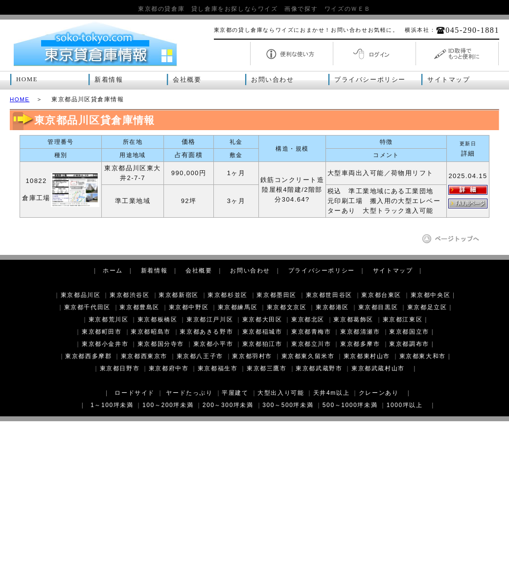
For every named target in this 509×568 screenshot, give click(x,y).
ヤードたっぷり (189, 392)
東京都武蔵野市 (319, 368)
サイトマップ (448, 79)
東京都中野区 (189, 307)
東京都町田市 (102, 331)
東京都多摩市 (360, 344)
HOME (27, 79)
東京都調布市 (409, 344)
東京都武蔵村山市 (378, 368)
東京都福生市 (218, 368)
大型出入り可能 (280, 392)
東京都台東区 (381, 295)
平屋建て (235, 392)
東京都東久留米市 (308, 356)
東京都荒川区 (109, 319)
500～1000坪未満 (350, 405)
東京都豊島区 (139, 307)
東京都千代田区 (87, 307)
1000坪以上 (405, 405)
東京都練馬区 (238, 307)
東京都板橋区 (158, 319)
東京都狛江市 (262, 344)
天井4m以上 (331, 392)
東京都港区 (332, 307)
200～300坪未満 (228, 405)
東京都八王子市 (200, 356)
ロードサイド (135, 392)
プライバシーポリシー (370, 79)
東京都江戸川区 (209, 319)
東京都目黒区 (378, 307)
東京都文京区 (287, 307)
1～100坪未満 (112, 405)
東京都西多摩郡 (88, 356)
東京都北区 (307, 319)
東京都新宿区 (179, 295)
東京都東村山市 (367, 356)
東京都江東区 (403, 319)
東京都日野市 (120, 368)
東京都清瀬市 (360, 331)
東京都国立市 (409, 331)
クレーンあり (379, 392)
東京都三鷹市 (267, 368)
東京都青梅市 (311, 331)
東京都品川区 (81, 295)
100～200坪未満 (167, 405)
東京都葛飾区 (353, 319)
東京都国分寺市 (161, 344)
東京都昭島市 (151, 331)
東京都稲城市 (262, 331)
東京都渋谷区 (130, 295)
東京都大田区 (262, 319)
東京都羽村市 (252, 356)
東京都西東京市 (144, 356)
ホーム (113, 270)
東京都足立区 (427, 307)
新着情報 (108, 79)
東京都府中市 (169, 368)
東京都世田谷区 (329, 295)
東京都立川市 (311, 344)
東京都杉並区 (228, 295)
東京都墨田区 (276, 295)
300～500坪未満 (287, 405)
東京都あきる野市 (206, 331)
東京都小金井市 (105, 344)
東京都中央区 (431, 295)
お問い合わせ (272, 79)
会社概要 (187, 79)
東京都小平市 (213, 344)
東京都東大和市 (422, 356)
